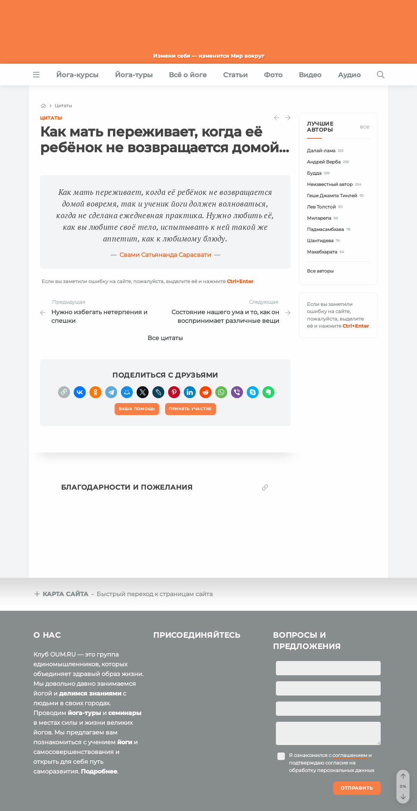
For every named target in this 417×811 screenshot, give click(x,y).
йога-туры (84, 713)
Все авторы (320, 271)
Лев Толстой (326, 207)
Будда (319, 173)
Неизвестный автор (335, 184)
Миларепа (323, 218)
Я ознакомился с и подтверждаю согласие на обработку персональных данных (331, 762)
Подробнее (99, 771)
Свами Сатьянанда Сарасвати (165, 254)
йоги (124, 742)
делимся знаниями (90, 693)
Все (364, 126)
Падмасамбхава (330, 229)
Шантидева (324, 240)
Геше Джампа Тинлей (336, 195)
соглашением (349, 755)
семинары (124, 713)
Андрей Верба (329, 162)
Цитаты (51, 118)
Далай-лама (326, 150)
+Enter (240, 281)
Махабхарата (326, 252)
